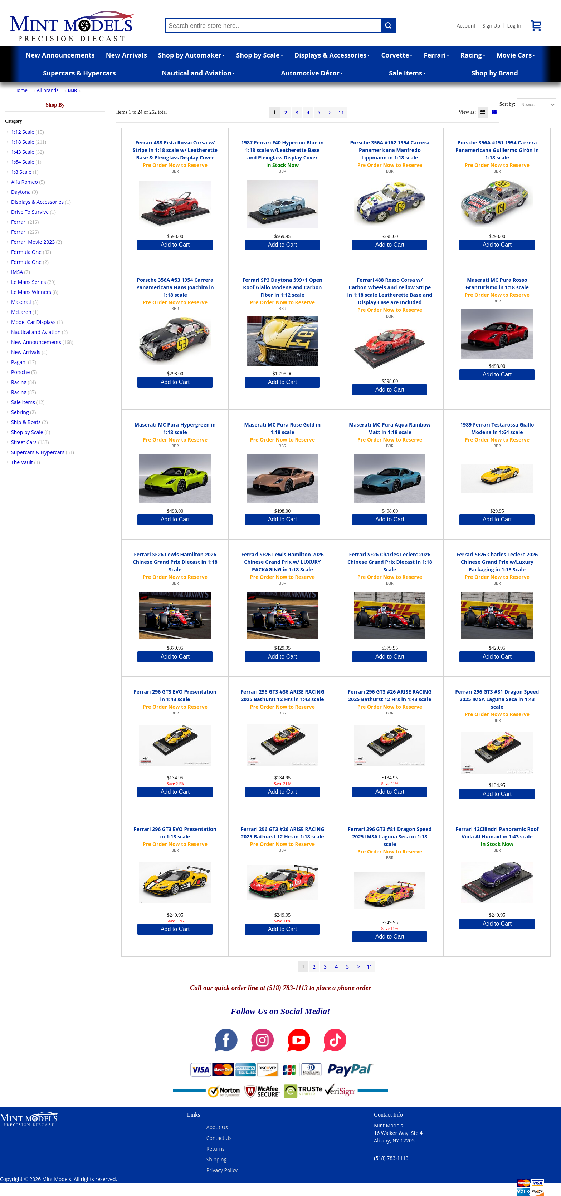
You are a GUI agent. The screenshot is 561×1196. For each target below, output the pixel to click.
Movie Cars (516, 55)
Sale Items (407, 73)
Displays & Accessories (332, 55)
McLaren (21, 312)
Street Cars (24, 442)
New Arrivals (126, 55)
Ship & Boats (26, 422)
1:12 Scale (22, 131)
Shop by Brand (495, 73)
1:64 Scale (22, 161)
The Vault (22, 462)
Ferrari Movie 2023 (33, 241)
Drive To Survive (30, 211)
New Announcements (60, 55)
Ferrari (436, 55)
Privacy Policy (222, 1170)
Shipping (216, 1159)
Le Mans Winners (31, 292)
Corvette (397, 55)
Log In (514, 25)
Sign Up (491, 25)
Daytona (21, 191)
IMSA (17, 272)
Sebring (20, 412)
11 (341, 112)
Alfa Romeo (24, 181)
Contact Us (219, 1138)
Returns (215, 1148)
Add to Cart (175, 245)
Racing (473, 55)
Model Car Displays (33, 322)
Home (21, 90)
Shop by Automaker (191, 55)
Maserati (21, 302)
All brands (48, 90)
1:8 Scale (21, 171)
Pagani (19, 362)
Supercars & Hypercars (79, 73)
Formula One (26, 251)
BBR (72, 90)
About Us (217, 1127)
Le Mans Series (28, 282)
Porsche (20, 372)
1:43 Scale (22, 151)
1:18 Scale (22, 141)
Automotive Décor (312, 73)
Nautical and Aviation (198, 73)
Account (466, 25)
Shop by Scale (259, 55)
